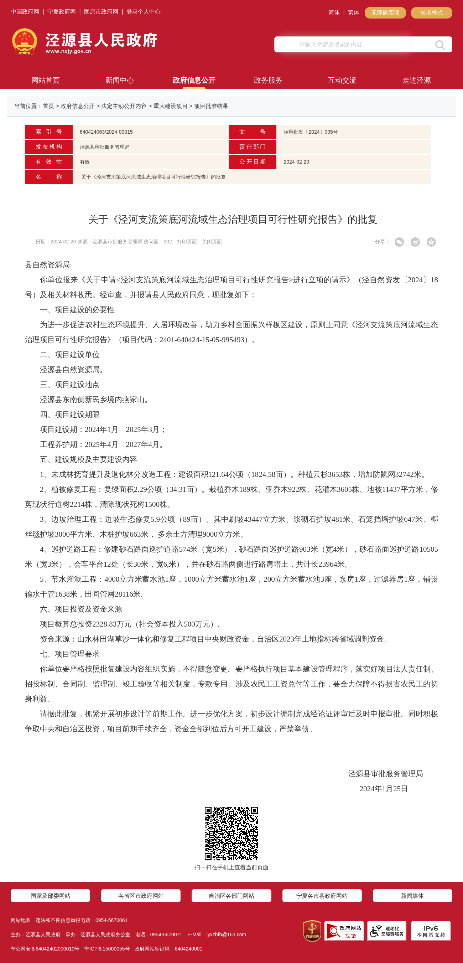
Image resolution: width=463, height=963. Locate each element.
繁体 (353, 12)
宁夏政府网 (61, 12)
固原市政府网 (101, 12)
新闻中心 (119, 80)
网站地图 (21, 920)
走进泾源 (416, 80)
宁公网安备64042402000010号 (45, 949)
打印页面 (187, 241)
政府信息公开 (194, 80)
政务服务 (268, 80)
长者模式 (431, 13)
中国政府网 (25, 12)
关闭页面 (212, 241)
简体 (334, 12)
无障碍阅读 (385, 13)
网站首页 (45, 80)
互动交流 (342, 80)
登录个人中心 (143, 12)
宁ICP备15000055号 (107, 949)
